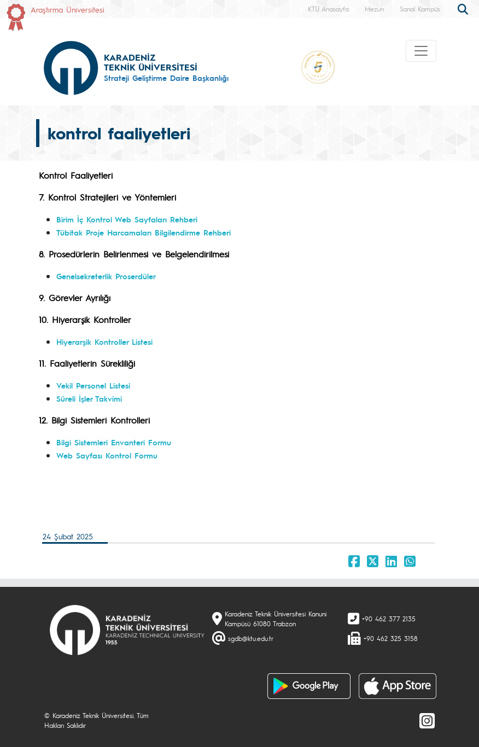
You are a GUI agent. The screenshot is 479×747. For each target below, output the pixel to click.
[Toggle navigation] (421, 51)
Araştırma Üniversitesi (67, 9)
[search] (464, 8)
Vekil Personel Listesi (93, 385)
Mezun (374, 8)
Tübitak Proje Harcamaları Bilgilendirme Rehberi (143, 232)
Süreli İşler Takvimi (89, 398)
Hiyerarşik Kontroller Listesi (104, 341)
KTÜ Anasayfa (328, 8)
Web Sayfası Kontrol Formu (106, 455)
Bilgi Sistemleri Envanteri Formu (113, 442)
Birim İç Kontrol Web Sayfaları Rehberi (126, 219)
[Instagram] (427, 720)
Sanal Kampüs (420, 8)
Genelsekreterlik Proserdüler (106, 276)
